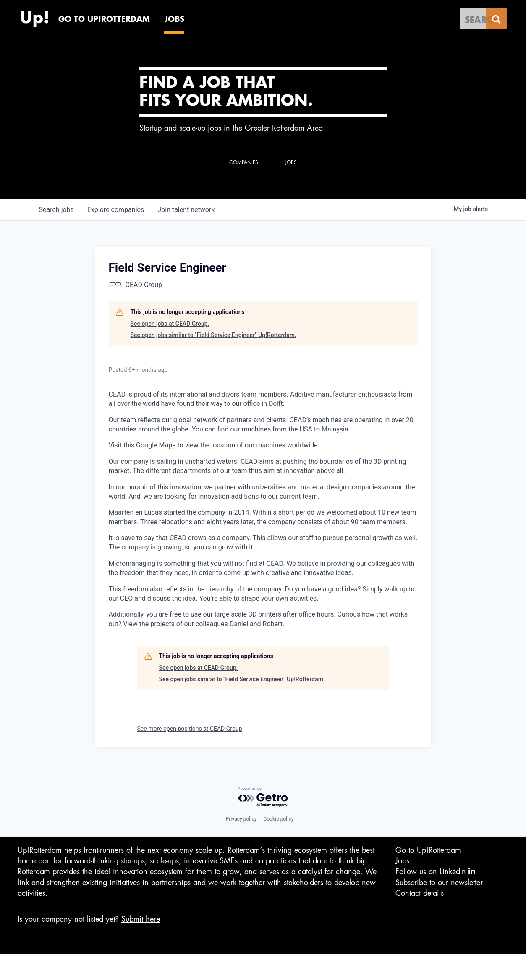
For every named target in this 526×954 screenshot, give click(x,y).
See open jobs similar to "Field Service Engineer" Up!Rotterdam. (213, 335)
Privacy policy (240, 819)
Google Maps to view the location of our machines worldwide (227, 445)
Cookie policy (279, 819)
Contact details (419, 893)
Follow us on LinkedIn (435, 872)
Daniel (239, 624)
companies (115, 210)
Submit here (140, 919)
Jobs (402, 861)
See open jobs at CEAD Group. (170, 323)
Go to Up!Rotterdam (428, 850)
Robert (273, 624)
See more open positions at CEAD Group (189, 728)
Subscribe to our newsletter (439, 882)
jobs (56, 210)
